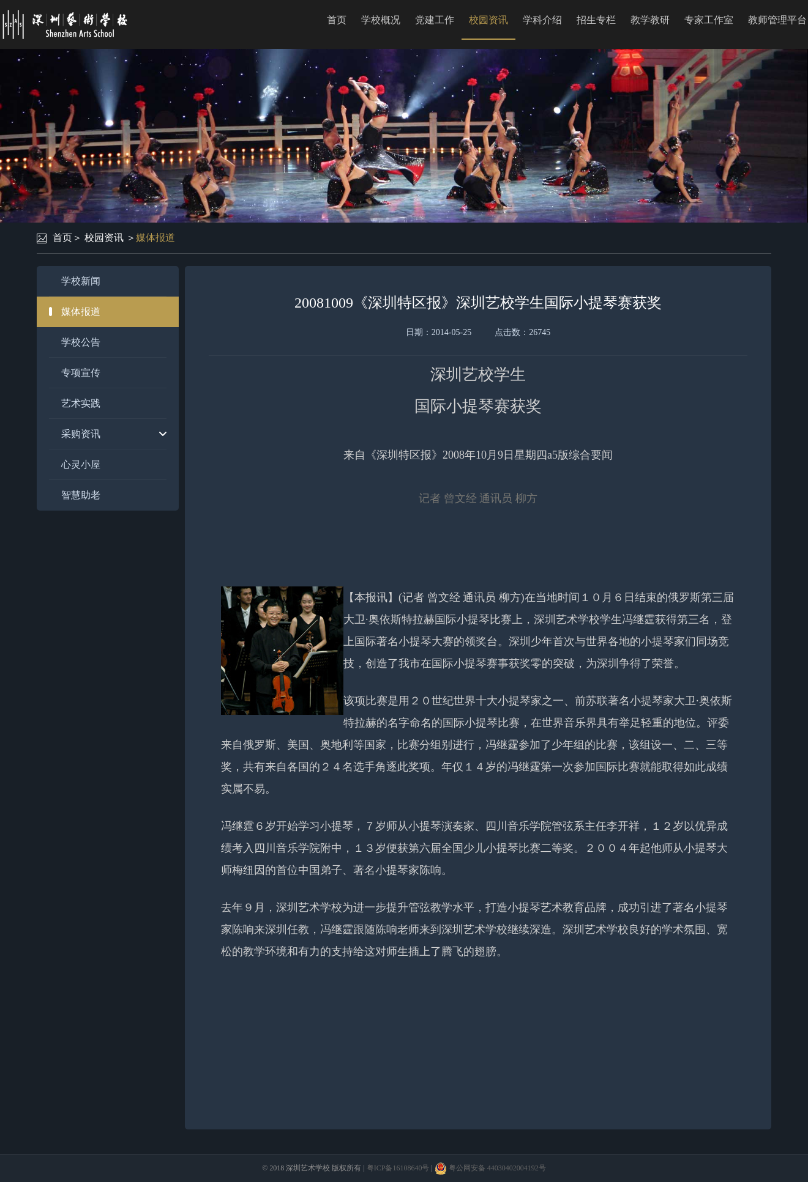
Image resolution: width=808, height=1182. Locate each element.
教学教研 (650, 20)
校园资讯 (488, 20)
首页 (336, 20)
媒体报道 (155, 237)
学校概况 (380, 20)
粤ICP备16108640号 (398, 1168)
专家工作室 (708, 20)
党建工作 (434, 20)
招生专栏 (596, 20)
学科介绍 (542, 20)
